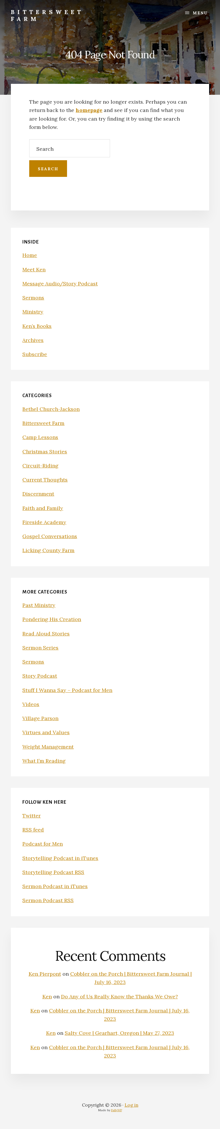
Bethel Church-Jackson (51, 409)
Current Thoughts (45, 479)
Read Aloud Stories (46, 633)
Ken (47, 996)
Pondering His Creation (51, 619)
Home (29, 255)
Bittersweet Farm (47, 15)
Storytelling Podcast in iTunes (60, 858)
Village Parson (40, 718)
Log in (131, 1105)
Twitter (31, 815)
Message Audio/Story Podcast (60, 283)
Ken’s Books (37, 326)
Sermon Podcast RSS (48, 900)
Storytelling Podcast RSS (53, 872)
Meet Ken (34, 269)
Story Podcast (39, 675)
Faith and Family (42, 508)
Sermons (33, 297)
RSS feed (33, 829)
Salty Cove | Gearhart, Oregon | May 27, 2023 (119, 1033)
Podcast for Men (42, 843)
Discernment (38, 493)
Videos (30, 704)
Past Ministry (38, 605)
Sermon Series (40, 647)
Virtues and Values (46, 732)
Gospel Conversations (49, 536)
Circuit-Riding (40, 465)
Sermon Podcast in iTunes (55, 886)
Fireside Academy (44, 522)
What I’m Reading (44, 760)
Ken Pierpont (45, 974)
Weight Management (48, 746)
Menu (200, 13)
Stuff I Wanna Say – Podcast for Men (67, 690)
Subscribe (34, 354)
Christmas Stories (44, 451)
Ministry (32, 311)
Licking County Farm (48, 550)
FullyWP (116, 1110)
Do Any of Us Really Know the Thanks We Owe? (119, 996)
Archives (33, 340)
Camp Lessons (40, 437)
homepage (89, 110)
